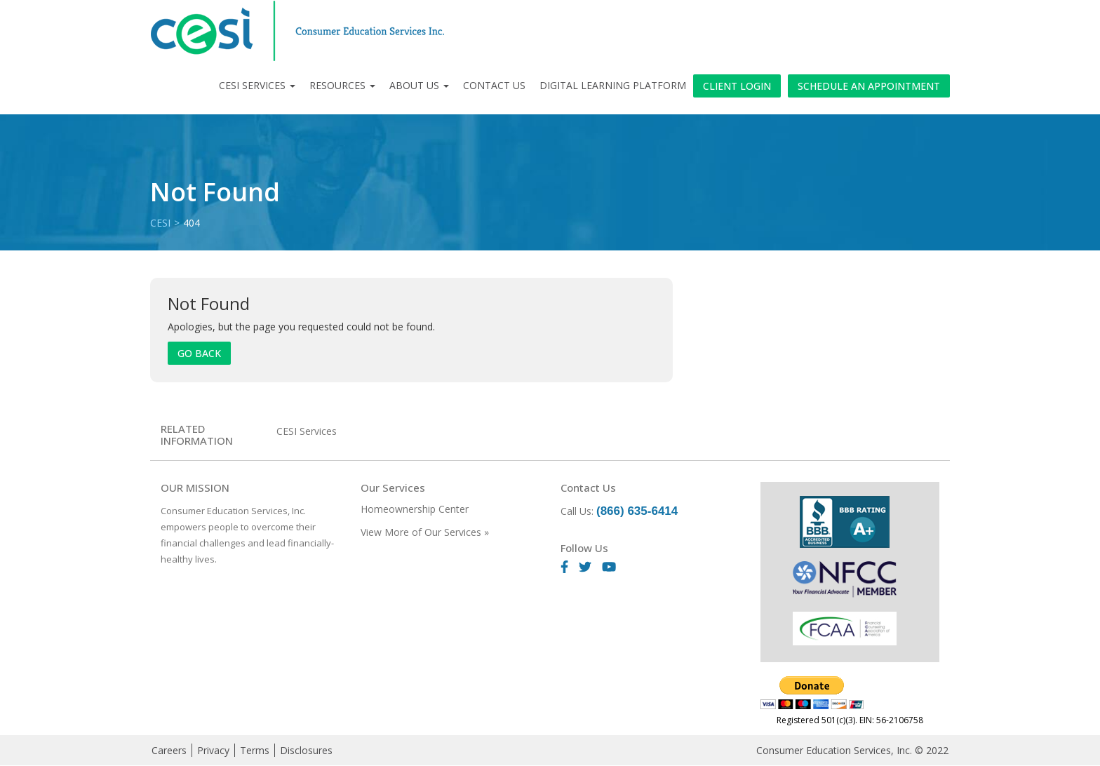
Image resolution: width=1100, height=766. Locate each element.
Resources (342, 85)
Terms (254, 750)
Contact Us (494, 85)
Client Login (737, 86)
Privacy (213, 750)
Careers (169, 750)
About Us (419, 85)
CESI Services (257, 85)
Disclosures (306, 750)
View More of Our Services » (425, 532)
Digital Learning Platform (612, 85)
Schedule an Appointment (869, 86)
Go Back (199, 353)
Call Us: (619, 511)
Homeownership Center (415, 509)
